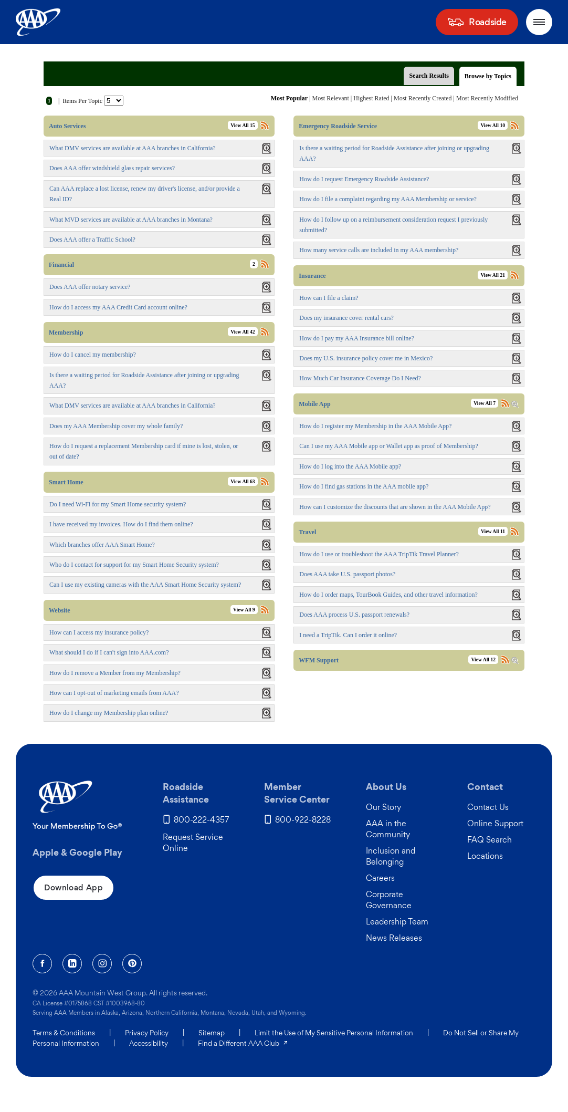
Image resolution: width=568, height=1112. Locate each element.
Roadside (488, 21)
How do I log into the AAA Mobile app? (350, 466)
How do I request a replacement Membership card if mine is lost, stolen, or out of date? (143, 451)
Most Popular (289, 98)
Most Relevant (330, 98)
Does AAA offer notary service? (89, 286)
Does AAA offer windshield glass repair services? (112, 168)
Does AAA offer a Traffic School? (92, 239)
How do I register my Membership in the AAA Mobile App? (375, 426)
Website (59, 610)
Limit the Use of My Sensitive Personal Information (334, 1032)
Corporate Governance (389, 899)
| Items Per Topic (80, 101)
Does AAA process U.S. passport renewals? (354, 614)
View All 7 (485, 403)
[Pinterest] (132, 963)
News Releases (394, 938)
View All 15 (242, 125)
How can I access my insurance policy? (99, 632)
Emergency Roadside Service (338, 126)
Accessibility (148, 1043)
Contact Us (488, 807)
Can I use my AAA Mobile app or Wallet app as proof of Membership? (388, 446)
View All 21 (492, 275)
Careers (380, 878)
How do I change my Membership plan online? (108, 712)
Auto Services (67, 126)
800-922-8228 (303, 820)
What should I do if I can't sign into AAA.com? (109, 652)
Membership (66, 332)
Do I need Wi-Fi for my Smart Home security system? (117, 504)
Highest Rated (371, 98)
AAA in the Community (388, 828)
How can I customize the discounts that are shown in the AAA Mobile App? (394, 507)
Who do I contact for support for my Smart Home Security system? (134, 564)
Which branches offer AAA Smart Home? (102, 544)
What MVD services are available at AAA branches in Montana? (131, 219)
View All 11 (493, 531)
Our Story (383, 807)
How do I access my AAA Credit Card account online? (118, 307)
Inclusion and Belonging (390, 856)
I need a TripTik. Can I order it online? (348, 635)
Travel (307, 532)
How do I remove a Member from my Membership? (115, 673)
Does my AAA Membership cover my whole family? (116, 426)
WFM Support (319, 660)
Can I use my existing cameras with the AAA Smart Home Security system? (145, 584)
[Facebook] (42, 963)
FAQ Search (489, 840)
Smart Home (66, 482)
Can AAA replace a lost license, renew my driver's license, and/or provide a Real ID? (144, 194)
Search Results (428, 75)
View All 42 (242, 332)
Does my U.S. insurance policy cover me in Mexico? (366, 358)
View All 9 (244, 609)
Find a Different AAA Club (243, 1043)
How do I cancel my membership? (92, 354)
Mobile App (314, 404)
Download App (73, 887)
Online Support (495, 823)
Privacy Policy (147, 1032)
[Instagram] (102, 963)
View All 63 (242, 481)
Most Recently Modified (487, 98)
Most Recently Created (423, 98)
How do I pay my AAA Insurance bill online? (356, 338)
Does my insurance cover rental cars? (346, 317)
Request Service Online (193, 842)
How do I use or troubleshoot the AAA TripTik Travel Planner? (379, 554)
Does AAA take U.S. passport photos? (347, 574)
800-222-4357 (201, 820)
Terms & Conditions (64, 1032)
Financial (61, 264)
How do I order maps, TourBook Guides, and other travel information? (388, 594)
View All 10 (492, 125)
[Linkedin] (72, 963)
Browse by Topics (488, 76)
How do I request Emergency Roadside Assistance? (364, 179)
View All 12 (483, 659)
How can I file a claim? (328, 298)
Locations (485, 856)
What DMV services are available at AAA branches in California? (132, 148)
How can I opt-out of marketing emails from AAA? (114, 693)
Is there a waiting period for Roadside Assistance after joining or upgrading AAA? (394, 153)
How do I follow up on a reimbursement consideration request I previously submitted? (393, 225)
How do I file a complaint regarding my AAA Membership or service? (388, 199)
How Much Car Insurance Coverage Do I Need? (360, 378)
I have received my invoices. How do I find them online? (121, 524)
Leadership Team (397, 922)
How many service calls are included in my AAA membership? (378, 250)
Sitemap (211, 1032)
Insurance (312, 275)
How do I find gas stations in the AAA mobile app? (363, 486)
